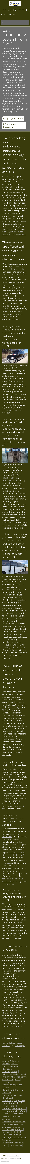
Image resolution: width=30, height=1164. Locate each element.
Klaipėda (21, 852)
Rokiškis (16, 1127)
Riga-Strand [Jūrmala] (12, 1090)
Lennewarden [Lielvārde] (14, 1111)
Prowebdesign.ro (5, 1161)
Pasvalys (6, 1077)
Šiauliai (5, 232)
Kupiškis (6, 1114)
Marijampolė (18, 855)
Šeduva (23, 1077)
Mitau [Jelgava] (9, 1074)
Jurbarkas (7, 1140)
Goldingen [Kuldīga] (12, 1135)
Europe (22, 234)
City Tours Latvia (13, 1156)
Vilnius (12, 852)
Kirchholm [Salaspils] (12, 1095)
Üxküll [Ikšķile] (9, 1106)
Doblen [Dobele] (10, 1071)
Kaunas (6, 1045)
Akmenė (15, 1077)
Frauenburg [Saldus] (12, 1103)
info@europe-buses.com (9, 125)
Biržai (18, 1013)
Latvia (13, 232)
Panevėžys (20, 1045)
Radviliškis (7, 1069)
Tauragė (20, 232)
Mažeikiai (6, 1093)
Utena (11, 1145)
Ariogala (6, 1119)
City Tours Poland (18, 269)
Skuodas (19, 1129)
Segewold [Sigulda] (11, 1132)
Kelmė (5, 1087)
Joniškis (6, 595)
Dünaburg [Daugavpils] (13, 1100)
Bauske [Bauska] (10, 478)
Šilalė (20, 1124)
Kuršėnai (21, 1074)
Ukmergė (6, 1137)
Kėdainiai (15, 1116)
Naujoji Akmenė (10, 1066)
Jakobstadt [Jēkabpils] (13, 1143)
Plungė (5, 1124)
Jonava (15, 1137)
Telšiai (5, 234)
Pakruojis (6, 480)
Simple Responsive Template (14, 1158)
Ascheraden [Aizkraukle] (14, 1122)
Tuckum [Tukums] (11, 1108)
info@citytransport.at (13, 118)
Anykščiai (6, 1127)
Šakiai (5, 1145)
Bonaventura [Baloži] (12, 1085)
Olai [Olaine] (8, 1079)
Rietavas (14, 1124)
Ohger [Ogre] (8, 1013)
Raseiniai (6, 1116)
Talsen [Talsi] (8, 1129)
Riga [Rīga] (7, 1098)
